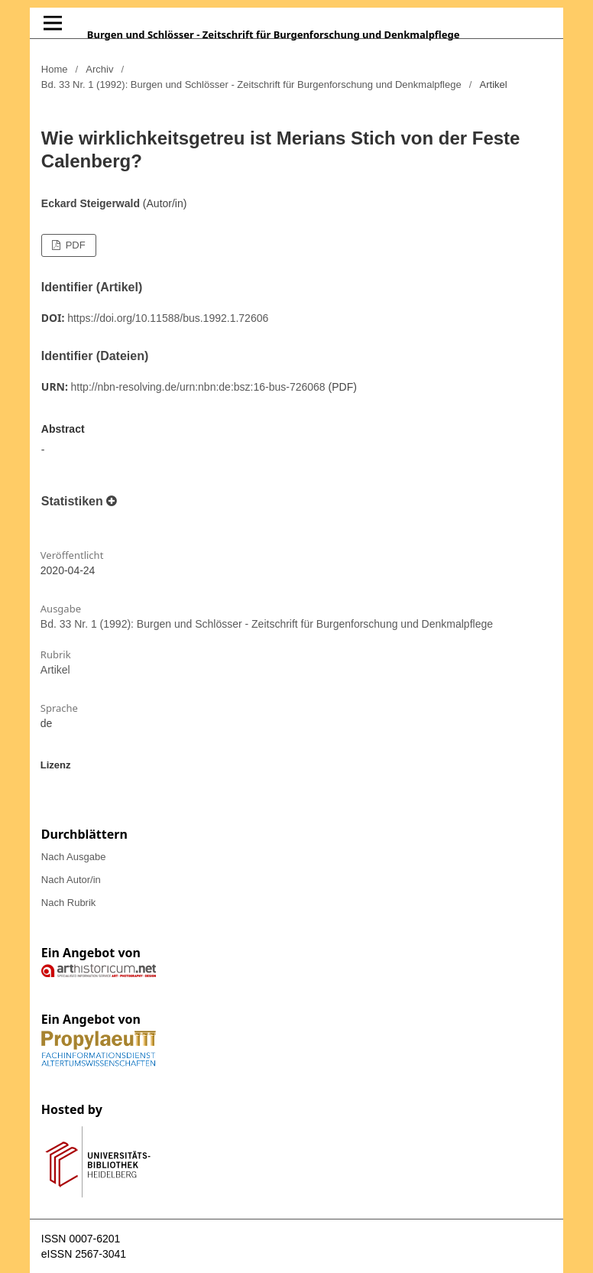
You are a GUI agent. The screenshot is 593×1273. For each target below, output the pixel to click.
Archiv (99, 69)
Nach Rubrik (68, 902)
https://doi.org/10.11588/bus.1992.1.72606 (167, 318)
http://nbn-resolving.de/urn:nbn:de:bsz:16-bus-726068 (198, 387)
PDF (74, 245)
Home (54, 69)
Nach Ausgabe (73, 856)
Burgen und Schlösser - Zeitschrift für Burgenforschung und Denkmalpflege (273, 34)
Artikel (55, 670)
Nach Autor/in (71, 879)
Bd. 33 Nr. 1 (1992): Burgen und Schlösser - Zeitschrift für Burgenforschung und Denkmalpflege (251, 84)
